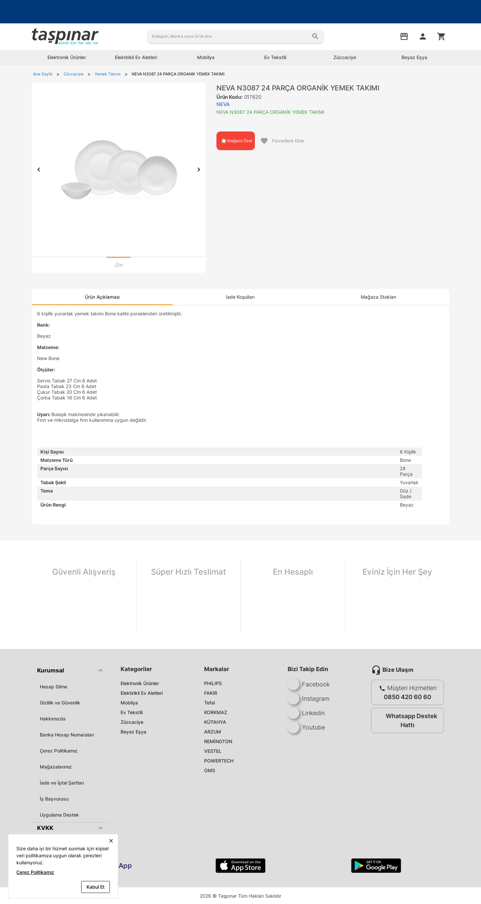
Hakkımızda (52, 718)
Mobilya (129, 702)
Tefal (209, 702)
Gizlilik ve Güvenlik (60, 702)
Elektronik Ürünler (140, 683)
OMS (209, 770)
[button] (71, 670)
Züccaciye (132, 722)
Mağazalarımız (56, 767)
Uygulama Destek (59, 815)
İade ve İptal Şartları (62, 783)
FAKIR (210, 693)
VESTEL (212, 751)
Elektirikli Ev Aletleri (142, 693)
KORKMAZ (215, 712)
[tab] (119, 265)
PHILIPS (213, 683)
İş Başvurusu (54, 799)
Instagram (308, 698)
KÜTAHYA (215, 722)
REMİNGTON (218, 741)
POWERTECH (218, 761)
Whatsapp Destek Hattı (406, 720)
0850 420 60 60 (407, 696)
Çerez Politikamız (58, 751)
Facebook (309, 684)
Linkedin (306, 713)
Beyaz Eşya (133, 731)
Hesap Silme (53, 686)
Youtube (306, 727)
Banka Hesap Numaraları (67, 734)
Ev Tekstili (132, 712)
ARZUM (212, 731)
